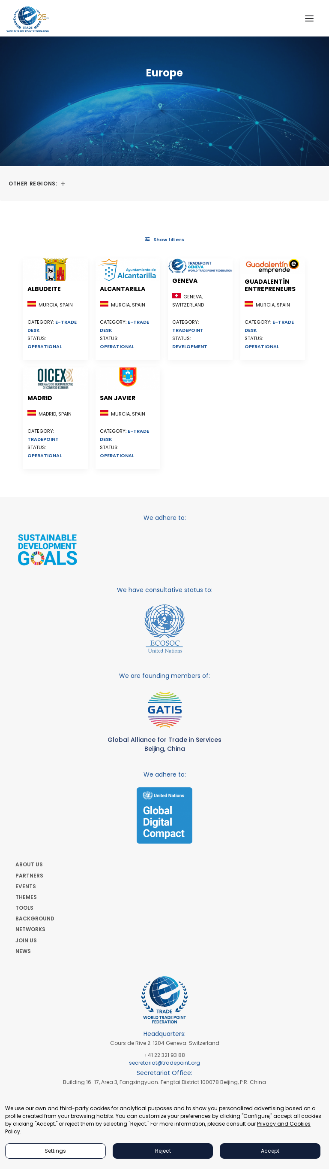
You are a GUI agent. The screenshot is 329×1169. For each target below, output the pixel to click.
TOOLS (24, 907)
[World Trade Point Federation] (27, 19)
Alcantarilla (122, 289)
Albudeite (44, 289)
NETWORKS (30, 929)
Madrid (39, 398)
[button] (309, 18)
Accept (270, 1150)
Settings (55, 1150)
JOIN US (26, 940)
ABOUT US (29, 864)
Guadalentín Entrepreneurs (270, 285)
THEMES (26, 897)
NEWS (23, 951)
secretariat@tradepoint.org (164, 1062)
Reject (163, 1150)
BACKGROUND (34, 918)
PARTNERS (29, 875)
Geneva (184, 280)
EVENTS (25, 886)
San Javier (117, 398)
